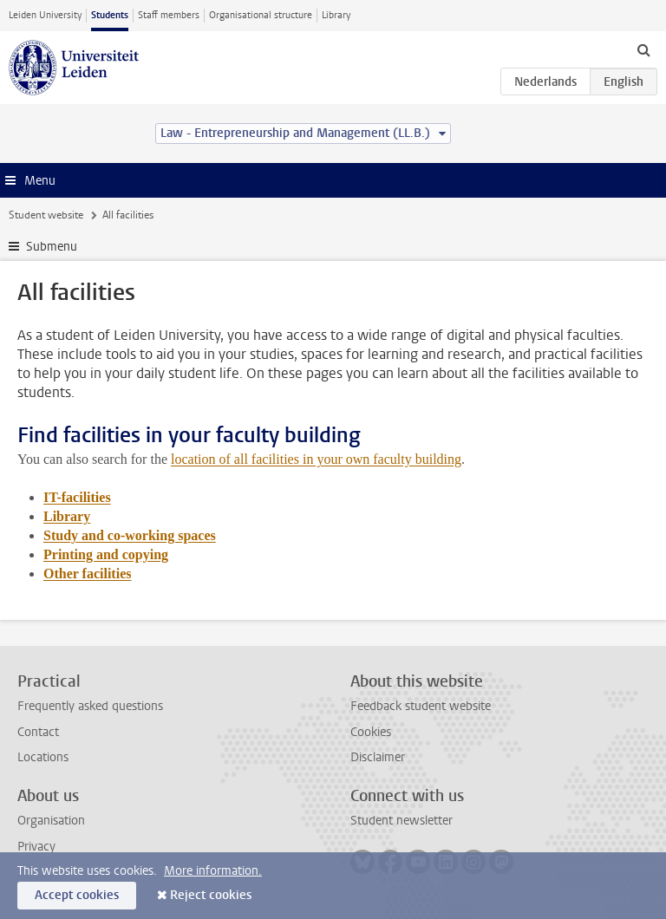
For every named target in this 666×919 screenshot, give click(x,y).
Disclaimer (377, 757)
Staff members (168, 15)
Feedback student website (420, 706)
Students (109, 15)
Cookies (370, 732)
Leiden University (45, 15)
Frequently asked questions (90, 706)
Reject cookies (210, 895)
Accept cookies (77, 895)
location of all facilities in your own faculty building (316, 459)
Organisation (51, 820)
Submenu (51, 246)
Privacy (36, 846)
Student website (46, 215)
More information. (213, 871)
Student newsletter (401, 820)
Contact (38, 732)
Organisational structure (260, 15)
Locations (43, 757)
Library (336, 15)
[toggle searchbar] (643, 49)
